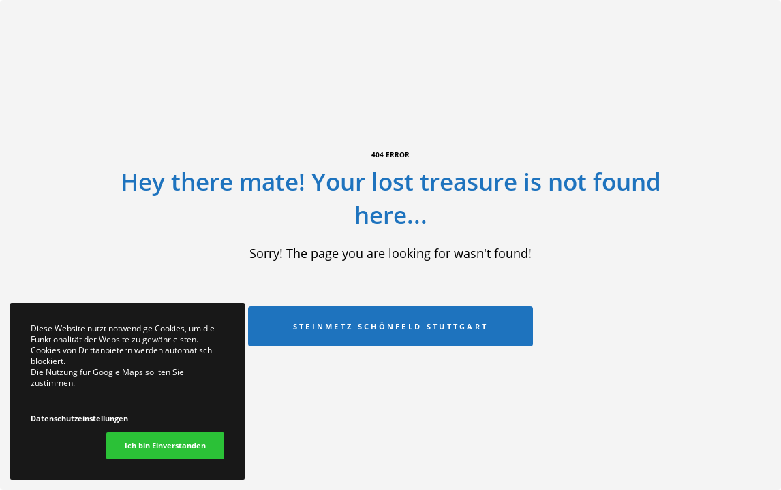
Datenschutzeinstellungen (79, 418)
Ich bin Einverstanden (165, 445)
